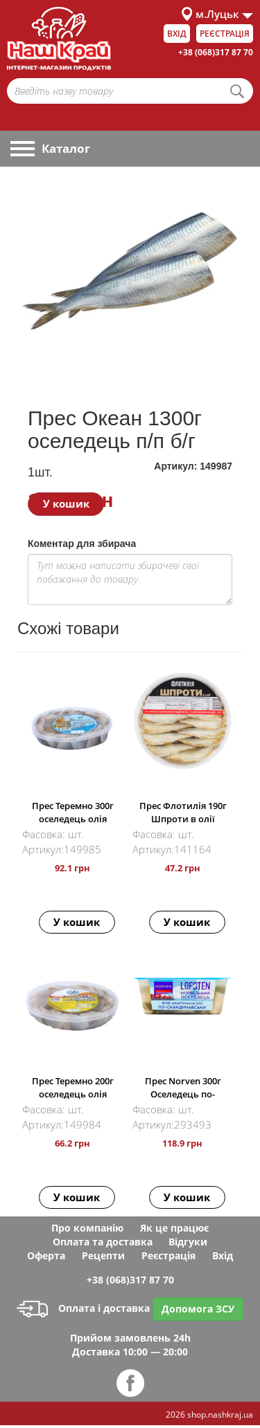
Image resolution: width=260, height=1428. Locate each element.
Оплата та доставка (103, 1241)
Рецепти (103, 1255)
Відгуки (187, 1241)
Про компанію (87, 1227)
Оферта (46, 1255)
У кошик (66, 503)
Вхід (177, 33)
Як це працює (174, 1227)
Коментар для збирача (82, 543)
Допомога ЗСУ (198, 1308)
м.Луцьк (217, 14)
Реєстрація (225, 33)
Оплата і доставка (83, 1308)
